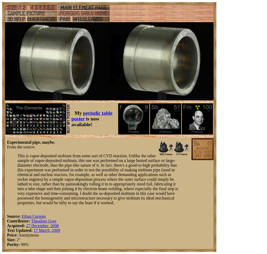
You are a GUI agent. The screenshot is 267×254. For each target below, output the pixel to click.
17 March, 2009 (47, 230)
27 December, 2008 (42, 225)
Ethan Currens (34, 216)
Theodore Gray (44, 221)
